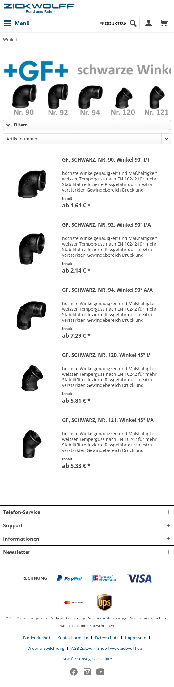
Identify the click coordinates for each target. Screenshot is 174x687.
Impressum (135, 637)
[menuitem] (16, 23)
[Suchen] (133, 23)
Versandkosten (101, 618)
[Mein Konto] (149, 23)
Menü (17, 22)
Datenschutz (106, 637)
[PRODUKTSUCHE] (118, 23)
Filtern (17, 125)
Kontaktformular (72, 637)
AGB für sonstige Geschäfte (87, 659)
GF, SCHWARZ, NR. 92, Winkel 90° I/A (106, 225)
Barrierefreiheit (37, 637)
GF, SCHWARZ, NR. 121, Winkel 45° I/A (108, 420)
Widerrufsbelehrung (46, 648)
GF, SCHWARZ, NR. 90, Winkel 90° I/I (105, 160)
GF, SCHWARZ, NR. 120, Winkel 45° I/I (107, 355)
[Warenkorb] (164, 23)
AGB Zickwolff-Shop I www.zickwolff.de (106, 648)
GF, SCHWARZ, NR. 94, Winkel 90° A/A (107, 290)
